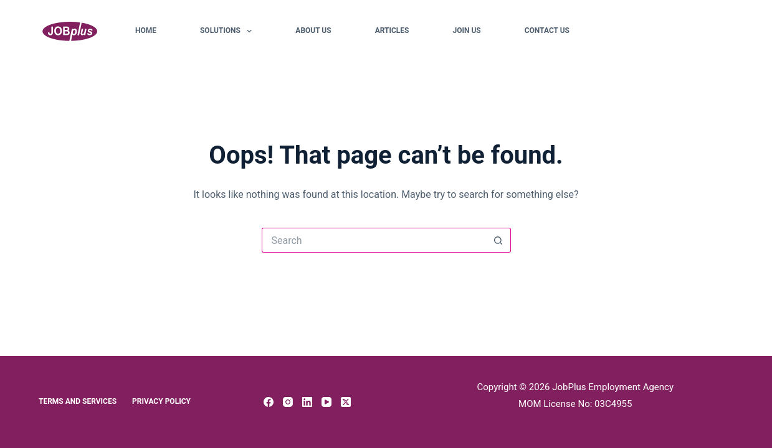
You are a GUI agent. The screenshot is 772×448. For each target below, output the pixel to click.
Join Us (466, 30)
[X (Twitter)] (346, 402)
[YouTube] (326, 402)
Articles (392, 30)
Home (145, 30)
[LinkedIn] (307, 402)
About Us (313, 30)
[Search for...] (374, 240)
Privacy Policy (161, 401)
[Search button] (498, 240)
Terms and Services (78, 401)
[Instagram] (288, 402)
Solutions (228, 31)
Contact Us (547, 30)
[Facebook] (269, 402)
